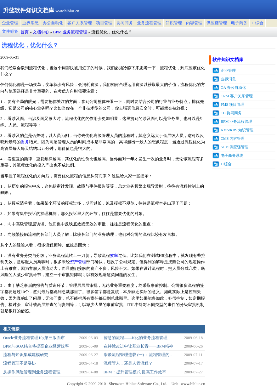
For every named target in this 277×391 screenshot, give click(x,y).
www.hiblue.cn (193, 384)
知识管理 (174, 23)
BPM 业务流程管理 (70, 32)
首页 (24, 32)
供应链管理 (216, 23)
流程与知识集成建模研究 (25, 355)
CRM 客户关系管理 (237, 96)
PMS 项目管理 (232, 104)
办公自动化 (53, 23)
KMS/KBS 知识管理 (237, 130)
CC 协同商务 (231, 113)
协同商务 (124, 23)
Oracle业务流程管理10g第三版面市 (34, 338)
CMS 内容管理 (233, 138)
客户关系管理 (79, 23)
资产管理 (78, 262)
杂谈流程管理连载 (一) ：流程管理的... (138, 355)
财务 (25, 142)
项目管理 (104, 23)
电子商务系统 (232, 155)
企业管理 (10, 23)
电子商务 (239, 23)
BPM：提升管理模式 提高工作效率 (135, 372)
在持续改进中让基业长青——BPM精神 (138, 346)
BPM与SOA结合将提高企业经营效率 (36, 346)
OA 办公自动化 (233, 87)
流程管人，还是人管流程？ (128, 363)
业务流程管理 (149, 23)
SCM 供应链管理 (234, 147)
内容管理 (194, 23)
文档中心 (41, 32)
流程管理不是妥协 (19, 363)
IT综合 (257, 23)
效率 (114, 255)
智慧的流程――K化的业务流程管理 (136, 338)
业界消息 (30, 23)
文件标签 (10, 31)
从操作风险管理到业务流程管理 (31, 372)
